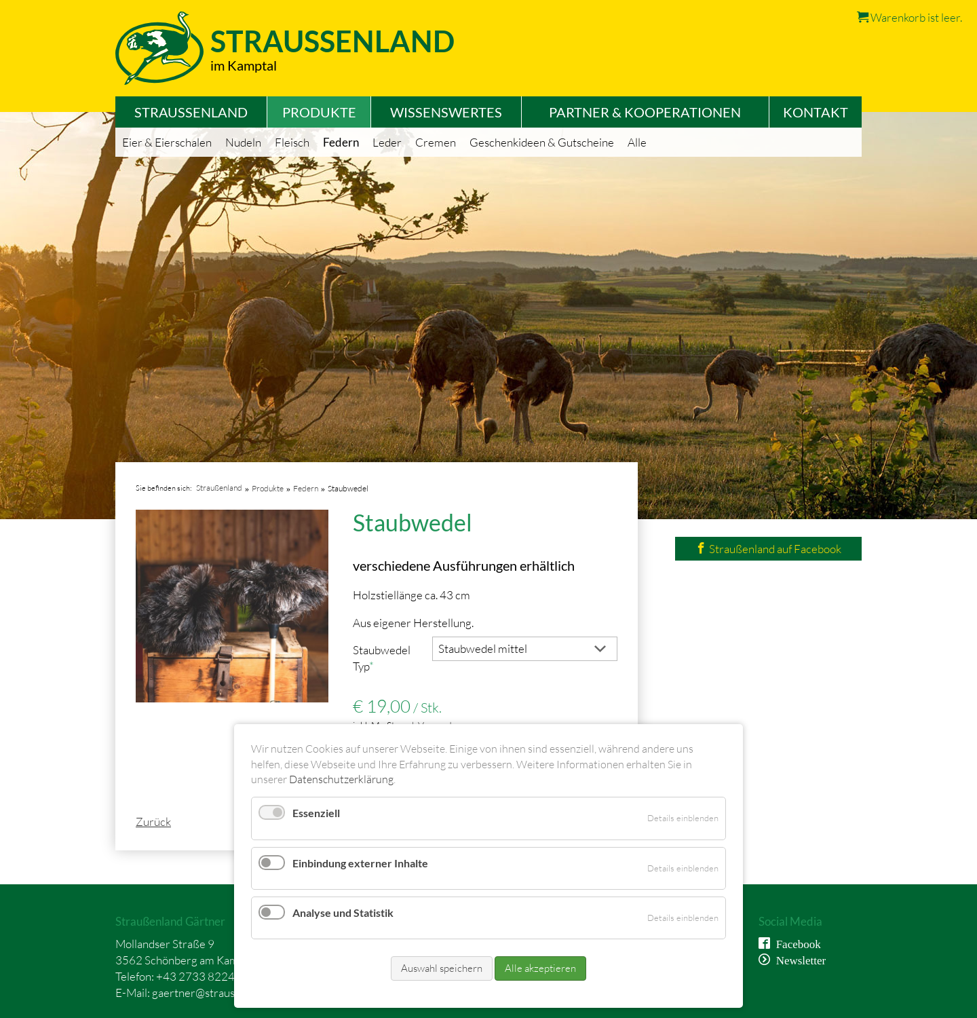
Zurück (153, 821)
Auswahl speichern (441, 968)
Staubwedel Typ (381, 657)
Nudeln (243, 142)
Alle (637, 142)
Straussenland (332, 41)
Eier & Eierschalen (167, 142)
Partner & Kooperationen (645, 112)
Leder (387, 142)
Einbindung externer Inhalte (360, 862)
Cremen (435, 142)
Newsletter (798, 959)
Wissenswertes (446, 112)
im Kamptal (243, 65)
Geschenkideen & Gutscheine (542, 142)
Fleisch (292, 142)
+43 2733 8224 (195, 976)
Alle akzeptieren (540, 968)
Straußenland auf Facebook (768, 549)
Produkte (319, 112)
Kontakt (815, 112)
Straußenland (191, 112)
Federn (341, 142)
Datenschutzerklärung (341, 779)
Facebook (795, 943)
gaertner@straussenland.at (218, 992)
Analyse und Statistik (343, 912)
